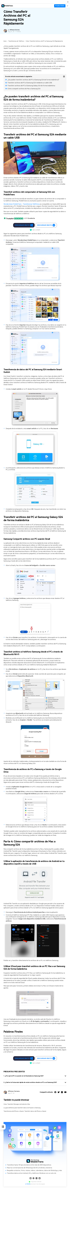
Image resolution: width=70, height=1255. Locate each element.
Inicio (5, 41)
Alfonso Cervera (15, 29)
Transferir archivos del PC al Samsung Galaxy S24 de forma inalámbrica (31, 85)
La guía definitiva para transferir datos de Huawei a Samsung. (22, 1108)
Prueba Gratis (59, 5)
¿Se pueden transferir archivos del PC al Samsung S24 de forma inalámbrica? (33, 80)
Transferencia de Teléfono (16, 41)
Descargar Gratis (24, 225)
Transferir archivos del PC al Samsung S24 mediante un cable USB (30, 83)
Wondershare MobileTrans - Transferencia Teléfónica (22, 204)
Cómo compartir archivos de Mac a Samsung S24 (24, 88)
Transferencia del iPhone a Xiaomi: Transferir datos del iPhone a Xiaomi (25, 1111)
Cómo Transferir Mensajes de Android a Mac (17, 1104)
